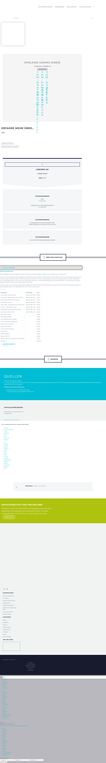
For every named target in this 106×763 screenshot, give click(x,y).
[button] (11, 420)
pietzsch (17, 18)
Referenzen (59, 7)
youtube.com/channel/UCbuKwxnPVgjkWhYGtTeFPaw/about (20, 391)
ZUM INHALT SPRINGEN (8, 267)
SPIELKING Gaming (46, 274)
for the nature (85, 7)
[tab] (41, 267)
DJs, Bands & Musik (45, 7)
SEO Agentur (71, 7)
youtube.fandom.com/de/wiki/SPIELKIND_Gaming (18, 389)
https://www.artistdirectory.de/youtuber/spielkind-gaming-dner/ (13, 725)
